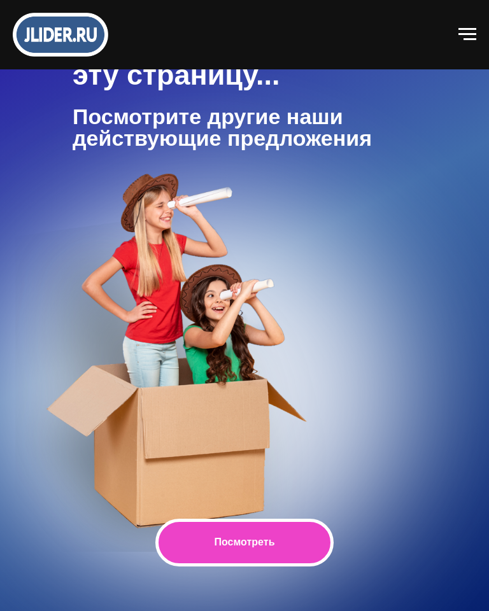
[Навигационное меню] (467, 34)
